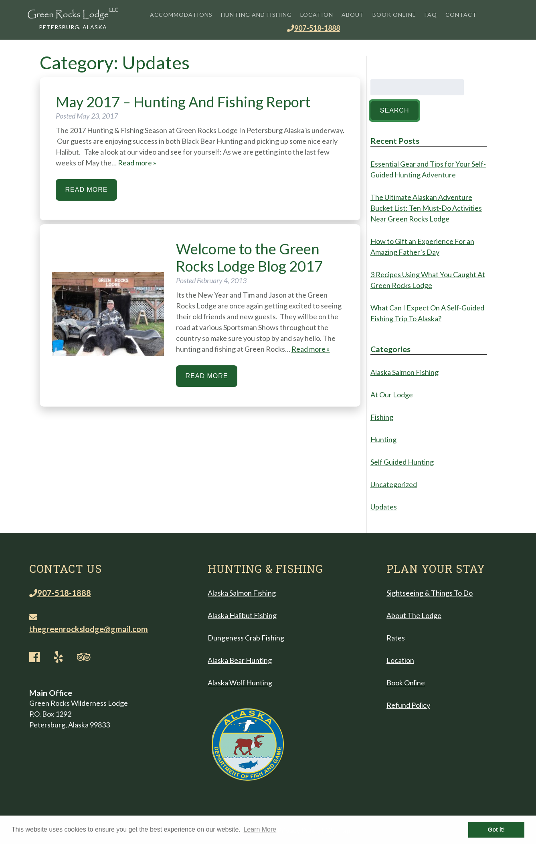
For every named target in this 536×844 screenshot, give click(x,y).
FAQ (431, 14)
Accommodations (181, 14)
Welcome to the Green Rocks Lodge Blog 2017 (249, 257)
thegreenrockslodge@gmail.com (88, 623)
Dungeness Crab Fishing (246, 637)
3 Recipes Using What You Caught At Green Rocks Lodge (427, 280)
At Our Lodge (391, 394)
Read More (86, 189)
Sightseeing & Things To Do (429, 592)
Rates (395, 637)
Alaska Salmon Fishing (404, 372)
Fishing (381, 417)
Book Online (394, 14)
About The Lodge (413, 615)
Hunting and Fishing (256, 14)
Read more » (137, 162)
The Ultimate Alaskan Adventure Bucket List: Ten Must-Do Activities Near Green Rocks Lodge (426, 208)
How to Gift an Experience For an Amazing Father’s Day (422, 246)
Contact (461, 14)
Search (394, 110)
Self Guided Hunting (402, 461)
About (353, 14)
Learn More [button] (259, 829)
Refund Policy (408, 705)
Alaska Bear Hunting (240, 660)
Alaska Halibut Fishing (242, 615)
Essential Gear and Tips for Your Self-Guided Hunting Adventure (428, 169)
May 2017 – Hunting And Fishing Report (183, 102)
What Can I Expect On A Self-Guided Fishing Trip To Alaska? (427, 313)
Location (316, 14)
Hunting (383, 439)
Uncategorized (393, 484)
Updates (383, 506)
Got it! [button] (496, 829)
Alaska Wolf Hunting (240, 682)
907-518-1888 (313, 28)
